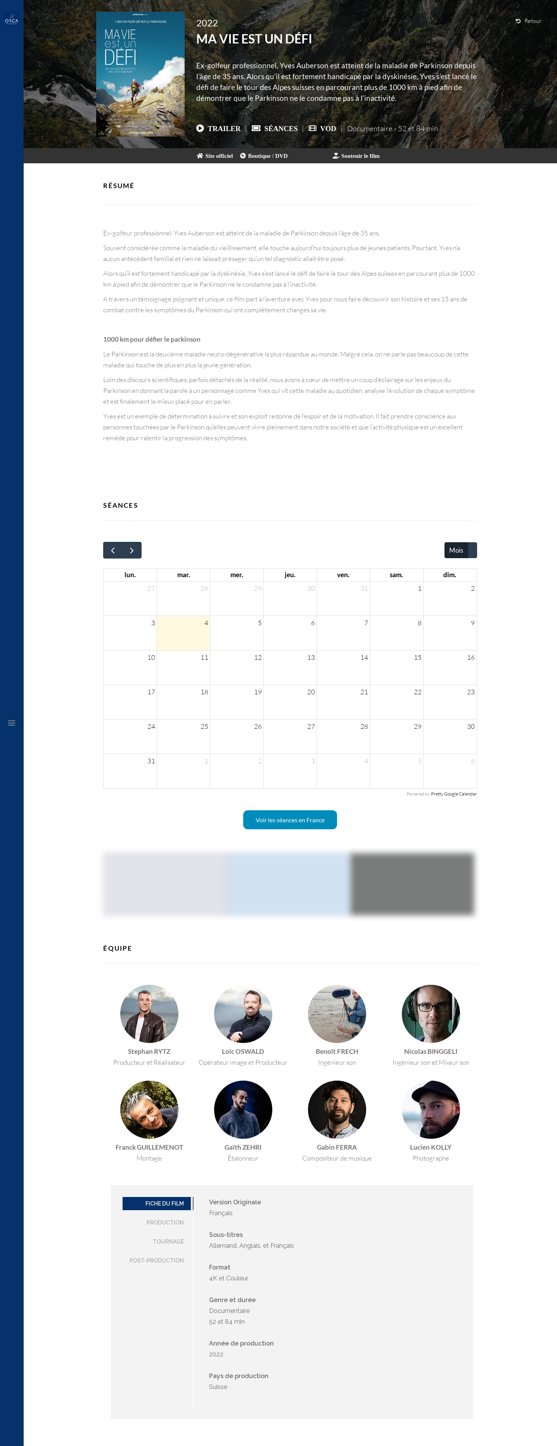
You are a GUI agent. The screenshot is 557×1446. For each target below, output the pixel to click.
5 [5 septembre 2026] (420, 761)
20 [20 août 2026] (311, 692)
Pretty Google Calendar (454, 794)
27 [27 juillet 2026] (151, 588)
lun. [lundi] (130, 575)
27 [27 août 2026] (311, 726)
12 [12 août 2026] (258, 657)
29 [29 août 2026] (418, 726)
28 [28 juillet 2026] (204, 588)
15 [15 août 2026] (418, 657)
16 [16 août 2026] (471, 657)
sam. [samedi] (396, 575)
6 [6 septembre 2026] (473, 761)
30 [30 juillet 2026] (311, 588)
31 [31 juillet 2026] (364, 588)
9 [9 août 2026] (473, 623)
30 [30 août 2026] (471, 726)
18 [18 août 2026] (204, 692)
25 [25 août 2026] (204, 726)
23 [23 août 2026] (471, 692)
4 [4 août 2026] (206, 623)
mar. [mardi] (183, 575)
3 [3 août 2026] (153, 623)
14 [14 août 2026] (364, 657)
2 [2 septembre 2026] (260, 761)
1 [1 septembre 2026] (206, 761)
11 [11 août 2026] (204, 657)
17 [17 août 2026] (151, 692)
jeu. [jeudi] (290, 575)
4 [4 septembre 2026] (366, 761)
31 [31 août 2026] (151, 761)
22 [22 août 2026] (418, 692)
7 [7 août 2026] (366, 623)
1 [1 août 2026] (420, 588)
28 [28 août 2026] (364, 726)
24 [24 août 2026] (151, 726)
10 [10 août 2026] (151, 657)
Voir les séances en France (290, 819)
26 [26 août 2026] (258, 726)
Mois (456, 550)
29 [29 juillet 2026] (258, 588)
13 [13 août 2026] (311, 657)
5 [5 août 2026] (260, 623)
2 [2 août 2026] (473, 588)
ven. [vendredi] (343, 575)
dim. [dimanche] (449, 575)
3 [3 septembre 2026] (313, 761)
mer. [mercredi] (236, 575)
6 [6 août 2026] (313, 623)
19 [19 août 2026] (258, 692)
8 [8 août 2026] (420, 623)
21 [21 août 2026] (364, 692)
